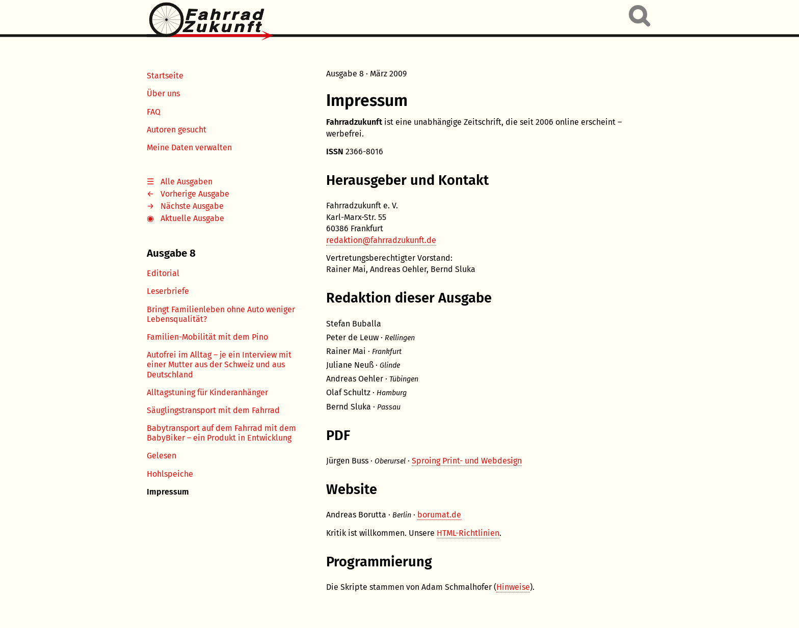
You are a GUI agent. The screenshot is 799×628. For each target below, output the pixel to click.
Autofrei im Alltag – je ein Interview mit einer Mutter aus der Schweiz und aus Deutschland (219, 364)
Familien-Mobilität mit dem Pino (207, 337)
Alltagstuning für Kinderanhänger (207, 392)
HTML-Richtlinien (468, 533)
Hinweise (513, 587)
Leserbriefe (168, 291)
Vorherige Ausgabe (195, 194)
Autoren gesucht (176, 129)
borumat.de (439, 515)
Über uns (163, 93)
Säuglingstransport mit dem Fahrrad (213, 410)
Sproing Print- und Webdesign (467, 461)
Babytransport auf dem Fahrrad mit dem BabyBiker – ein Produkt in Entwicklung (221, 433)
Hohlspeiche (170, 474)
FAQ (154, 112)
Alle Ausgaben (186, 181)
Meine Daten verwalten (189, 147)
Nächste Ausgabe (192, 206)
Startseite (165, 75)
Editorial (163, 273)
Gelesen (161, 455)
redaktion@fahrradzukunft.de (381, 240)
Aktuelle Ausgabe (192, 218)
